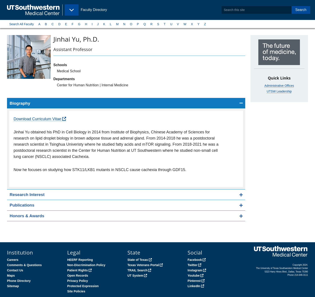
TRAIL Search (137, 270)
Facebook (195, 260)
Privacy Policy (77, 281)
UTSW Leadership (279, 91)
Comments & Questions (24, 265)
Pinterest (194, 281)
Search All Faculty (21, 24)
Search (300, 10)
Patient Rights (77, 270)
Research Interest (27, 194)
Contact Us (15, 270)
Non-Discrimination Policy (86, 265)
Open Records (77, 275)
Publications (22, 205)
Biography (20, 103)
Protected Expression (83, 286)
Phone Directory (19, 281)
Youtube (194, 275)
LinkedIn (194, 286)
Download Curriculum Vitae (37, 119)
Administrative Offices (279, 85)
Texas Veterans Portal (143, 265)
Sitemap (13, 286)
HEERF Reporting (80, 260)
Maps (11, 275)
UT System (135, 275)
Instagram (195, 270)
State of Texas (137, 260)
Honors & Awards (27, 216)
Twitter (193, 265)
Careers (12, 260)
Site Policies (76, 291)
